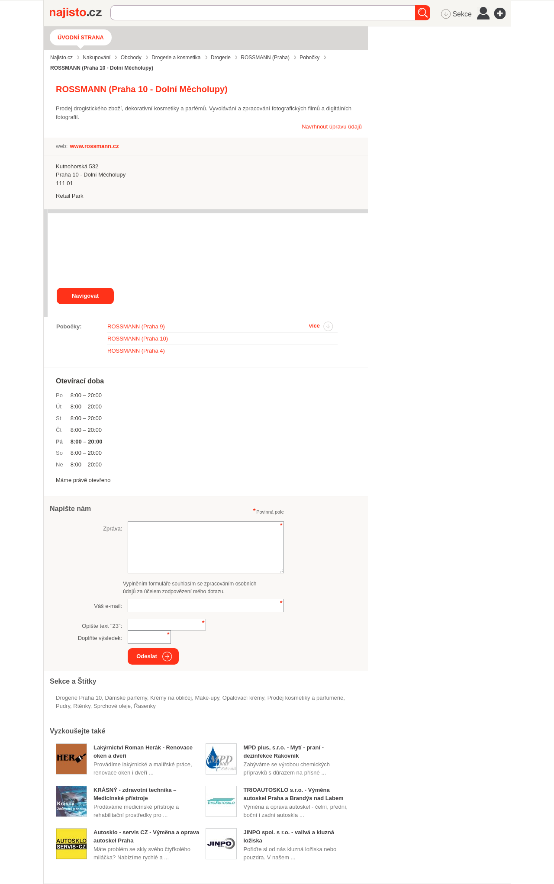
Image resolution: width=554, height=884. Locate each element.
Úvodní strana (81, 37)
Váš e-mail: (108, 606)
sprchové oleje (112, 706)
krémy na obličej (171, 697)
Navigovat (85, 296)
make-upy (207, 697)
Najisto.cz (80, 12)
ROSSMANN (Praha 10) (137, 338)
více (314, 325)
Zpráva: (112, 528)
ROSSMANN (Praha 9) (136, 326)
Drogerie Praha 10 (79, 697)
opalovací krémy (243, 697)
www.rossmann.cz (94, 146)
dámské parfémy (126, 697)
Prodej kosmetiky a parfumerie (305, 697)
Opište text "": (102, 626)
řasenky (145, 706)
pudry (63, 706)
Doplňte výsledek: (100, 638)
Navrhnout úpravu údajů (332, 126)
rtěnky (81, 706)
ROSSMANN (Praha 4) (136, 350)
